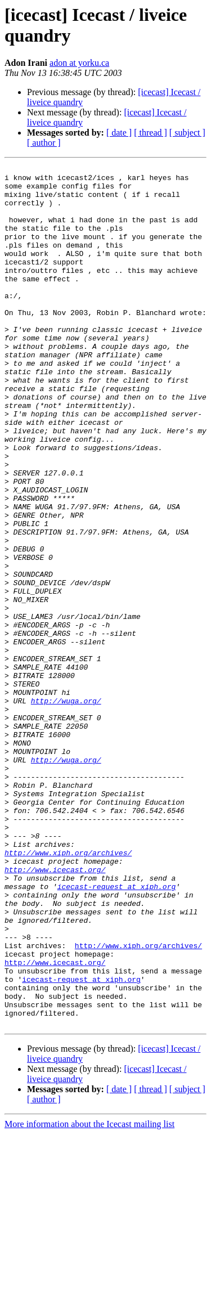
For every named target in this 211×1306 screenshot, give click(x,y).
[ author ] (44, 142)
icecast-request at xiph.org (116, 1031)
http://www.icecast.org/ (55, 1011)
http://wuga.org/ (66, 809)
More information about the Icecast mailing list (89, 1296)
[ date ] (119, 132)
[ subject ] (187, 132)
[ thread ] (150, 132)
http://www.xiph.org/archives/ (68, 991)
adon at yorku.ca (79, 63)
